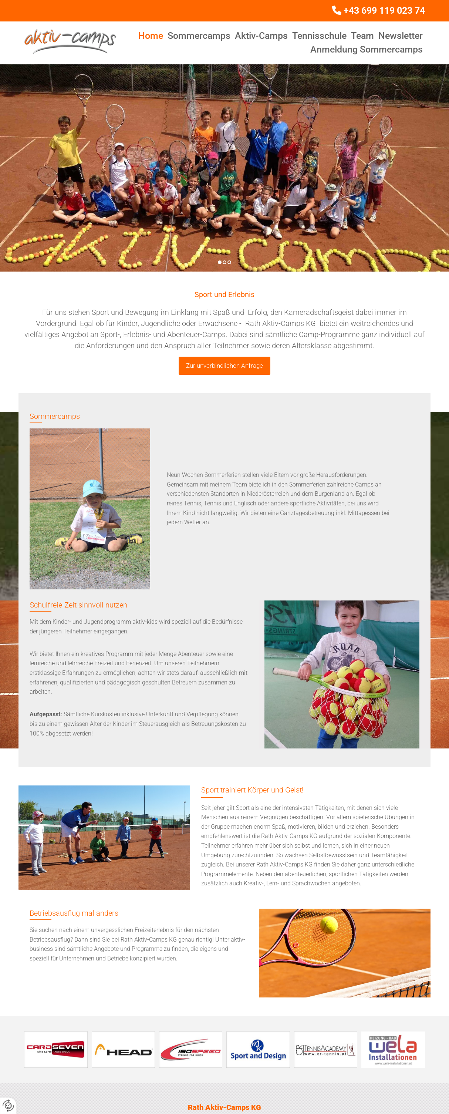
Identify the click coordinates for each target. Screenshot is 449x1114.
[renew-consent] (8, 1105)
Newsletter (400, 35)
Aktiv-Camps (261, 35)
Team (362, 35)
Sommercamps (199, 35)
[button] (224, 366)
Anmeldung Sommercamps (366, 49)
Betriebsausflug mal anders (74, 913)
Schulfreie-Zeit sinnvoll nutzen (78, 604)
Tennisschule (319, 35)
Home (150, 35)
